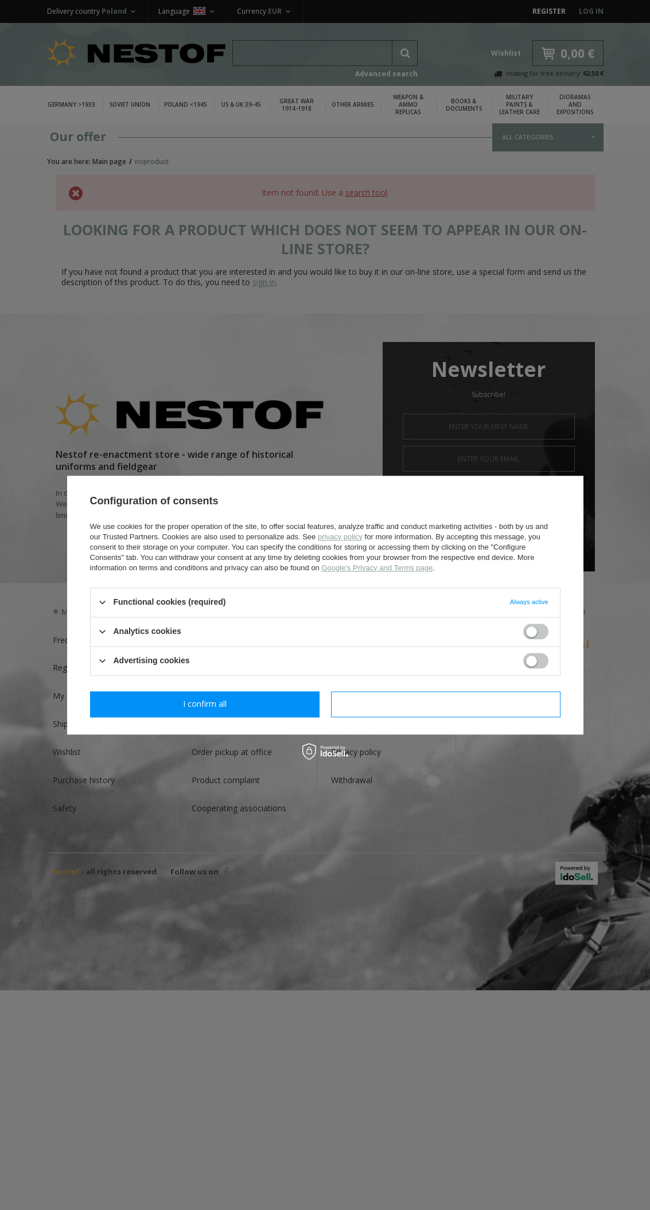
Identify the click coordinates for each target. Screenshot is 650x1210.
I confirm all (446, 703)
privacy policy (340, 536)
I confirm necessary (204, 703)
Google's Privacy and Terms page (377, 567)
